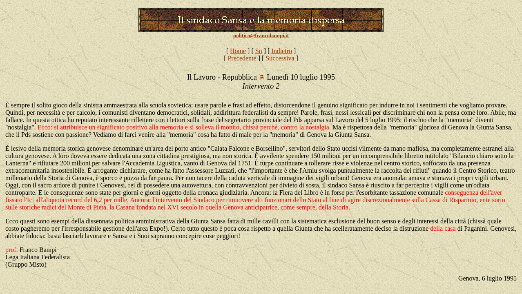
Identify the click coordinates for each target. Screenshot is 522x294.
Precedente (242, 58)
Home (238, 50)
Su (258, 50)
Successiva (279, 58)
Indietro (281, 50)
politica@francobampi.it (261, 35)
